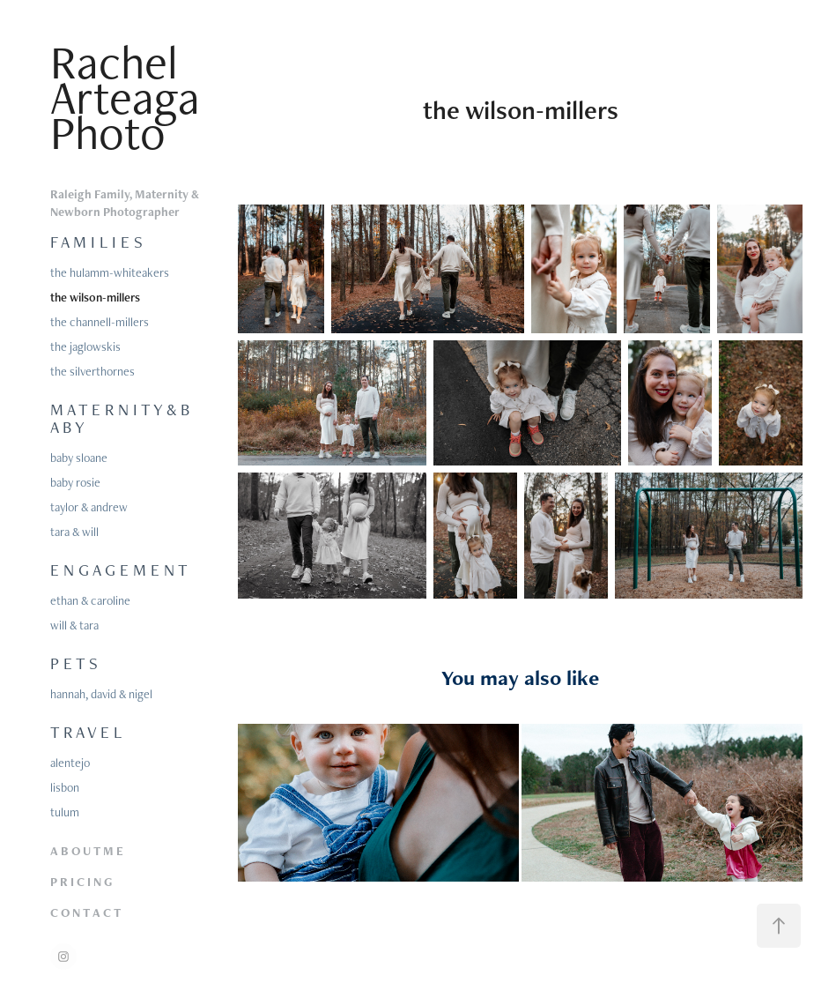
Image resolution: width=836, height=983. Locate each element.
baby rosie (75, 482)
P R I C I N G (81, 882)
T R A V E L (86, 732)
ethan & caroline (90, 600)
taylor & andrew (89, 507)
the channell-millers (99, 322)
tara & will (74, 532)
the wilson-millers (95, 297)
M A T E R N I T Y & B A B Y (119, 418)
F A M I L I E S (96, 242)
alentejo (70, 763)
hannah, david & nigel (101, 694)
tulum (64, 812)
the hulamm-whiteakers (109, 272)
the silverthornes (92, 371)
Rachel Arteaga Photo (130, 97)
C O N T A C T (85, 912)
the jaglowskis (85, 346)
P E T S (74, 663)
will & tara (74, 625)
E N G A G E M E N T (119, 570)
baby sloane (78, 457)
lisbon (64, 787)
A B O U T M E (86, 851)
